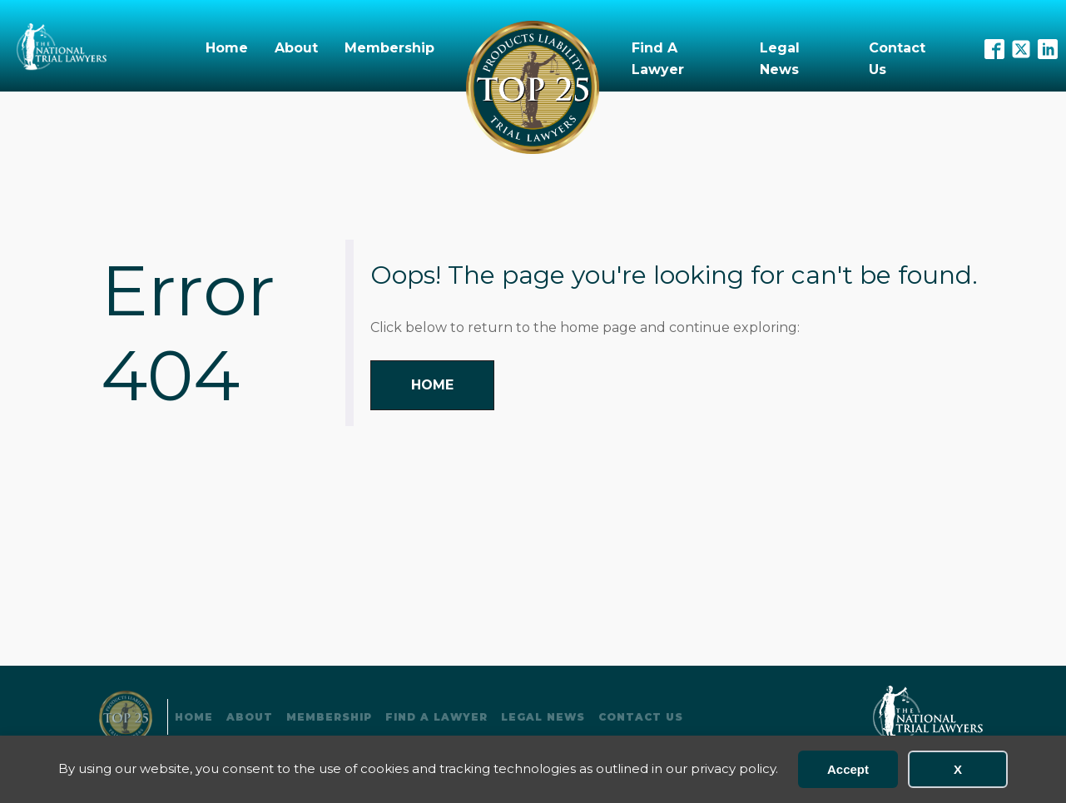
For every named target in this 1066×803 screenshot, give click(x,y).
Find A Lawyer (658, 58)
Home (227, 48)
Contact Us (897, 58)
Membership (389, 48)
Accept (848, 769)
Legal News (780, 58)
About (296, 48)
